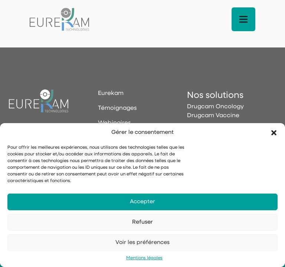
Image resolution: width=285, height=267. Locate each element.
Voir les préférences (142, 242)
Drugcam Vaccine (213, 116)
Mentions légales (144, 258)
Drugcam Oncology (215, 107)
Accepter (142, 202)
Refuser (142, 222)
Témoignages (117, 108)
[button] (274, 132)
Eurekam (111, 93)
